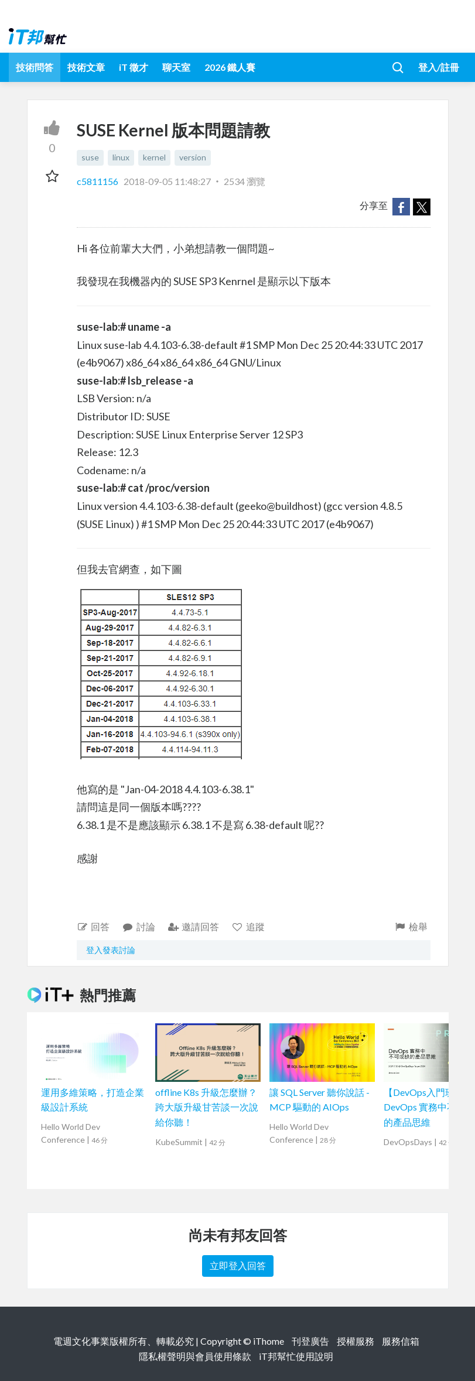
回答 (93, 926)
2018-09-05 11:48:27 (167, 181)
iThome (268, 1340)
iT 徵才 (133, 67)
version (192, 157)
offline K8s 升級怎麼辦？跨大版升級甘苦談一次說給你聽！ (206, 1107)
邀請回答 (194, 926)
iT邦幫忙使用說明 (296, 1356)
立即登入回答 (238, 1265)
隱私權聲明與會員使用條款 (195, 1356)
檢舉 (411, 926)
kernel (154, 157)
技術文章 (86, 67)
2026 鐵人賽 (229, 67)
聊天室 (176, 67)
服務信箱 (400, 1340)
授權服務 (355, 1340)
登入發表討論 (110, 950)
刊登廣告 (310, 1340)
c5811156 (98, 181)
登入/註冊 (438, 67)
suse (90, 157)
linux (120, 157)
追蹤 (248, 926)
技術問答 (34, 67)
